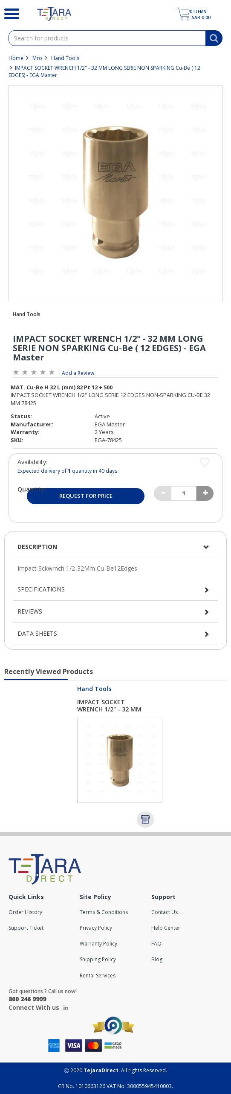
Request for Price (86, 496)
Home (16, 58)
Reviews (29, 611)
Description (37, 547)
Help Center (165, 927)
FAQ (156, 943)
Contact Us (164, 912)
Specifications (41, 589)
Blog (156, 959)
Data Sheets (37, 633)
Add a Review (78, 373)
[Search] (12, 13)
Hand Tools (65, 58)
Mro (37, 58)
